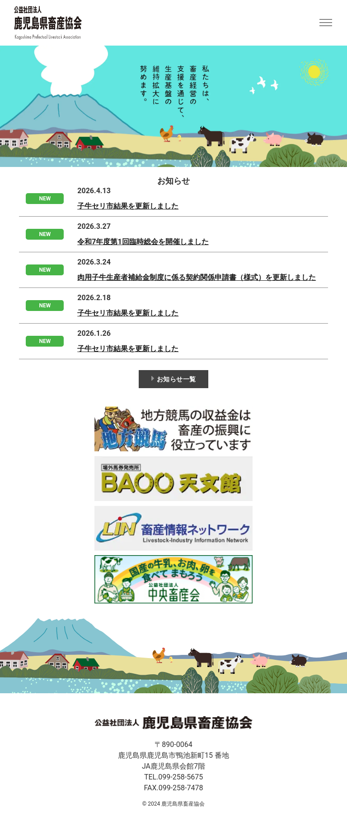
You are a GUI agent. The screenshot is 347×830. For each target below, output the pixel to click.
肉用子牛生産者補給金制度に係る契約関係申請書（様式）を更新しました (196, 277)
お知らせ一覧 (173, 378)
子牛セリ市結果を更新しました (127, 206)
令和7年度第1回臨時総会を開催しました (142, 241)
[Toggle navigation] (325, 22)
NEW (45, 198)
